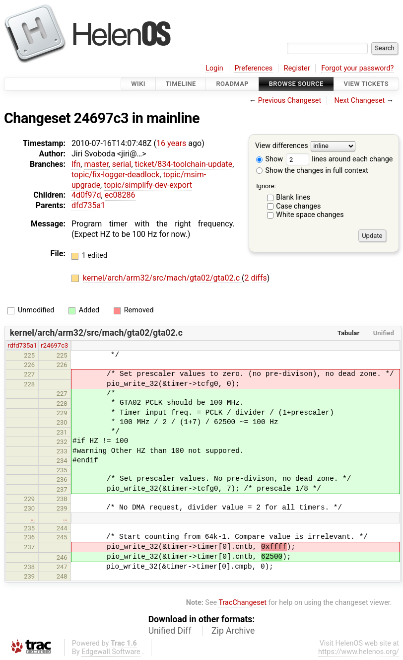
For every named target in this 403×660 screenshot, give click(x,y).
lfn (75, 164)
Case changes (298, 206)
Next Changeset (359, 100)
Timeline (181, 83)
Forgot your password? (357, 68)
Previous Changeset (290, 100)
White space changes (310, 215)
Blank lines (293, 197)
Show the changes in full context (312, 170)
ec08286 (120, 195)
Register (297, 68)
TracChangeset (242, 602)
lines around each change (339, 159)
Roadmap (232, 83)
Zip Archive (233, 631)
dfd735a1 (88, 205)
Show (269, 159)
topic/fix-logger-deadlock (115, 174)
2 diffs (255, 278)
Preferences (253, 68)
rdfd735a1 (22, 345)
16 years (171, 143)
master (96, 164)
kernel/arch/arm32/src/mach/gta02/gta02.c (162, 278)
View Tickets (366, 83)
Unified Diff (170, 631)
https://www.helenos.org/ (358, 652)
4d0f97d (86, 195)
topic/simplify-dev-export (148, 185)
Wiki (138, 83)
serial (122, 164)
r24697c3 (54, 345)
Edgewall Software (110, 652)
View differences (281, 146)
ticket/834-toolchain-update (184, 164)
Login (214, 68)
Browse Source (296, 83)
